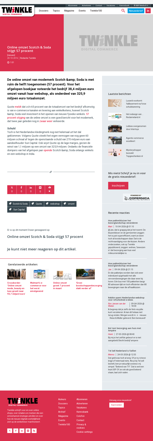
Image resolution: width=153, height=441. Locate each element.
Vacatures (111, 5)
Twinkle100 (96, 10)
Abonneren (72, 5)
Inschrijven (118, 185)
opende (48, 150)
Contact (99, 5)
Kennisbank (124, 5)
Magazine (69, 10)
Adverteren (86, 5)
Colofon (80, 416)
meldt (18, 106)
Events (82, 10)
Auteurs (62, 399)
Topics (56, 10)
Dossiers (43, 10)
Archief (61, 411)
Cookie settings (84, 432)
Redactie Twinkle (28, 58)
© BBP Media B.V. (141, 5)
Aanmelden (116, 405)
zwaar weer (45, 121)
